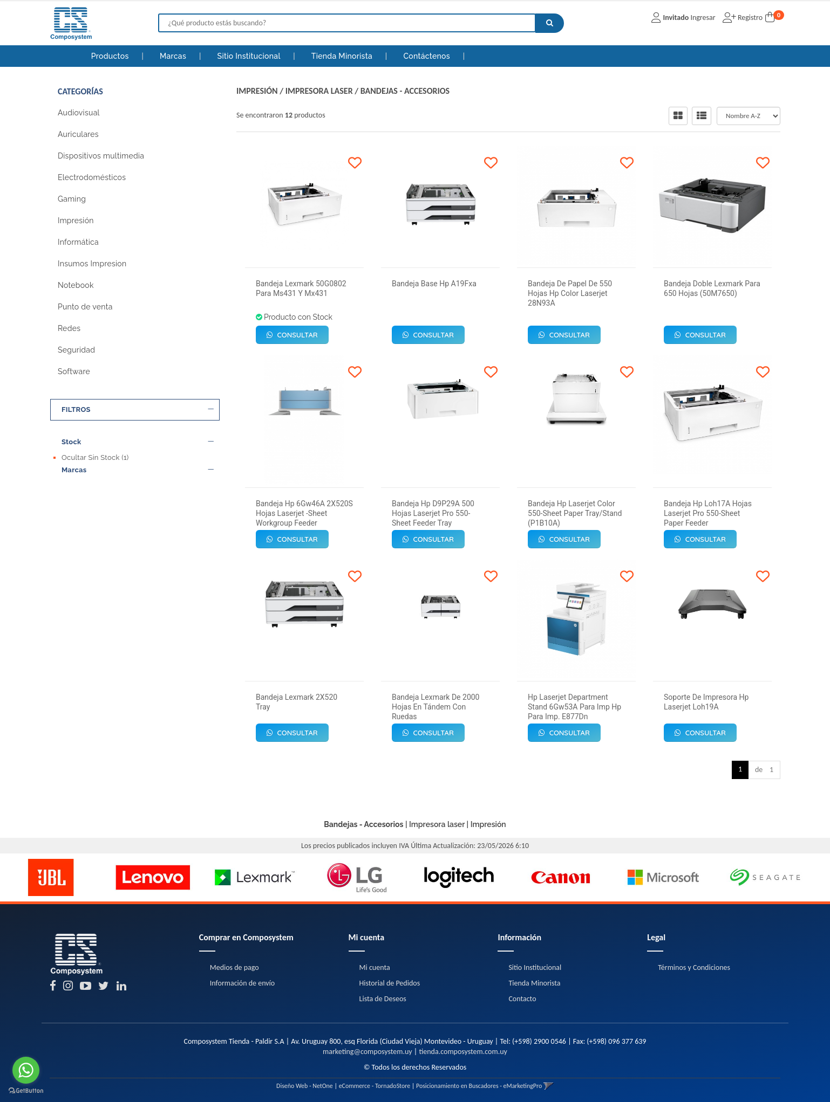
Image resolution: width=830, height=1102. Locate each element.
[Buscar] (549, 23)
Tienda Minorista (343, 56)
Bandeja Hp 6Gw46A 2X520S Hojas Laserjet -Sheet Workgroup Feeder (304, 513)
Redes (69, 328)
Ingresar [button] (702, 17)
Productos (110, 56)
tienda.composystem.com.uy (463, 1051)
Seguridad (76, 350)
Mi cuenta (374, 967)
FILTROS (138, 410)
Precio (138, 522)
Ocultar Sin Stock (95, 457)
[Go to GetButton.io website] (26, 1090)
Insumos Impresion (92, 263)
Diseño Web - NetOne (304, 1086)
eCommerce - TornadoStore (375, 1086)
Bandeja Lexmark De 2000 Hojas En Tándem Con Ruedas (436, 707)
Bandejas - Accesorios (405, 91)
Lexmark (81, 502)
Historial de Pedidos (389, 983)
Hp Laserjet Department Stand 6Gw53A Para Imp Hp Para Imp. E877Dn (574, 707)
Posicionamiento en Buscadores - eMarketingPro (479, 1086)
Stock (138, 442)
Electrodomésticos (92, 177)
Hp (71, 492)
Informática (78, 242)
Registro (749, 17)
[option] (51, 877)
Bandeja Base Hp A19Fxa (434, 283)
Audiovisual (79, 112)
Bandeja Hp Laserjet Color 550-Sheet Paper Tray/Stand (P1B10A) (575, 513)
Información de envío (242, 983)
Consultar (292, 334)
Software (74, 371)
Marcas (174, 56)
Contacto (522, 998)
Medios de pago (234, 967)
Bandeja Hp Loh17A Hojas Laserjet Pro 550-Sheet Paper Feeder (708, 513)
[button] (548, 1086)
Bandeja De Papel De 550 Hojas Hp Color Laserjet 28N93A (570, 293)
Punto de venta (85, 306)
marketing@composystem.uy (367, 1051)
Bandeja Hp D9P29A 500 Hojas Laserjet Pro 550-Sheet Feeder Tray (433, 513)
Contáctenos (427, 56)
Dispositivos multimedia (101, 155)
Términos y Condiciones (694, 967)
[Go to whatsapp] (25, 1070)
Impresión (76, 220)
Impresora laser (319, 91)
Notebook (76, 285)
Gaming (72, 199)
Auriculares (78, 134)
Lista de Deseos (382, 998)
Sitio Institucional (250, 56)
